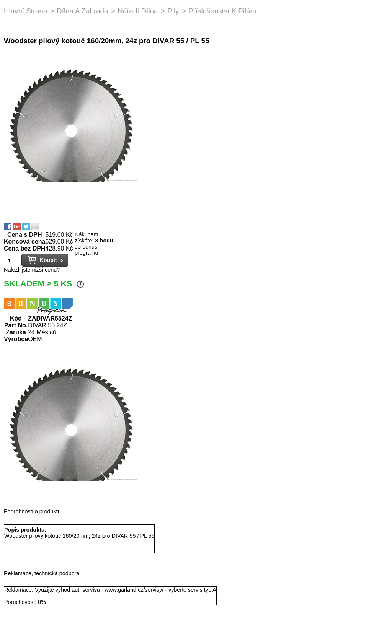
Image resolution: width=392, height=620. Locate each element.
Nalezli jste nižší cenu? (32, 270)
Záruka (16, 332)
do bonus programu (86, 250)
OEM (35, 339)
